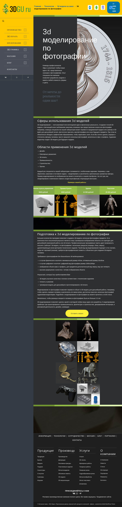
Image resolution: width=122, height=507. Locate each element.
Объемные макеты (64, 473)
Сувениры (40, 477)
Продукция (40, 457)
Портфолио (104, 473)
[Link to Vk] (5, 76)
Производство (62, 457)
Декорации (61, 460)
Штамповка (83, 484)
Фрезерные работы (85, 463)
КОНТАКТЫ (77, 440)
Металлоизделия (63, 470)
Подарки (40, 467)
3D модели (61, 477)
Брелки (39, 460)
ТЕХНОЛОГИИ (59, 436)
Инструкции (104, 470)
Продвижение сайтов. (104, 497)
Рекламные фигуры (64, 463)
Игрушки (40, 480)
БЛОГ (100, 436)
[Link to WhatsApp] (16, 76)
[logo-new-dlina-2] (16, 8)
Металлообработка (85, 477)
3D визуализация (63, 480)
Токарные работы (85, 467)
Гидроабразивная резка (87, 473)
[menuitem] (16, 29)
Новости (103, 463)
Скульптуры (41, 470)
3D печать (82, 460)
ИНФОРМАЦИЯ (45, 436)
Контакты (103, 480)
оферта (92, 504)
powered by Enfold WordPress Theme (105, 504)
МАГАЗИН (91, 436)
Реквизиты (103, 477)
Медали (39, 463)
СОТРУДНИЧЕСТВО (76, 436)
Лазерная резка (84, 470)
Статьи (102, 467)
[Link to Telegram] (26, 76)
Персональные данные (62, 504)
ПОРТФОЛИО (110, 436)
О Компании (104, 460)
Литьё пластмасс (84, 480)
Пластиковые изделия (65, 467)
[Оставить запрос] (77, 313)
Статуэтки (40, 473)
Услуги (81, 457)
